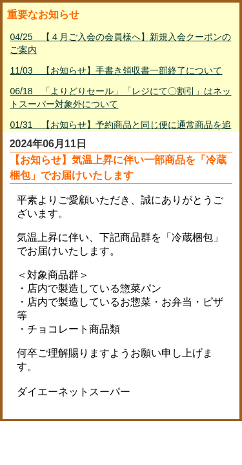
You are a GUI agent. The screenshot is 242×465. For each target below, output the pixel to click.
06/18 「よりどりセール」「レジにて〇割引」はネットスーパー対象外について (120, 97)
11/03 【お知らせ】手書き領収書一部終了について (116, 70)
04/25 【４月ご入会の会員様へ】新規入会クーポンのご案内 (120, 43)
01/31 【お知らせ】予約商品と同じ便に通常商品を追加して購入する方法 (120, 131)
